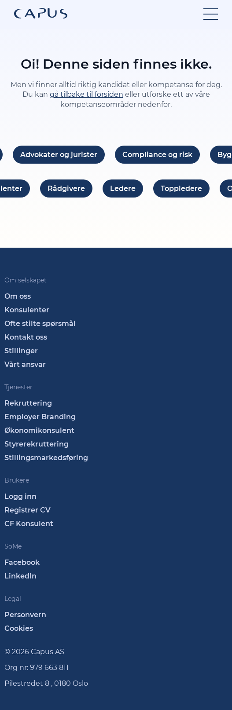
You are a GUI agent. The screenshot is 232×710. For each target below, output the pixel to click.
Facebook (22, 562)
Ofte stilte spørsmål (40, 323)
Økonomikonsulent (39, 430)
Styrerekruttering (36, 444)
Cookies (18, 628)
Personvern (25, 615)
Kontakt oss (25, 337)
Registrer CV (27, 510)
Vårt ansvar (25, 364)
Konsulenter (26, 310)
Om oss (17, 296)
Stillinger (21, 351)
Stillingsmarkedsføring (46, 458)
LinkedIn (20, 576)
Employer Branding (40, 417)
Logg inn (20, 496)
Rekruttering (28, 403)
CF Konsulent (28, 524)
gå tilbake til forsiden (86, 94)
